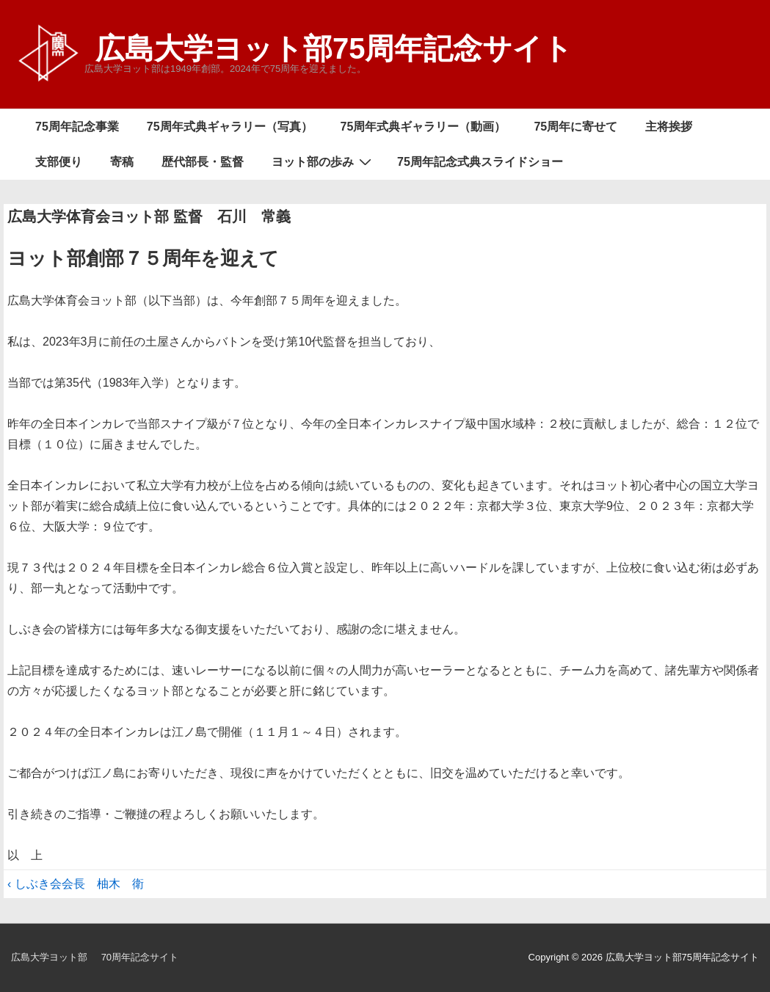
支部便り (58, 162)
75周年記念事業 (77, 126)
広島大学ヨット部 (49, 957)
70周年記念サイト (139, 957)
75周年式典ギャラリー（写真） (230, 126)
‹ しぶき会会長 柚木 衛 (75, 884)
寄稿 (122, 162)
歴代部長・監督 (202, 162)
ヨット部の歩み (323, 161)
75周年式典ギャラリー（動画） (423, 126)
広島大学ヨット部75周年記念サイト (334, 48)
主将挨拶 (668, 126)
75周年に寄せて (575, 126)
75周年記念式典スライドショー (480, 162)
